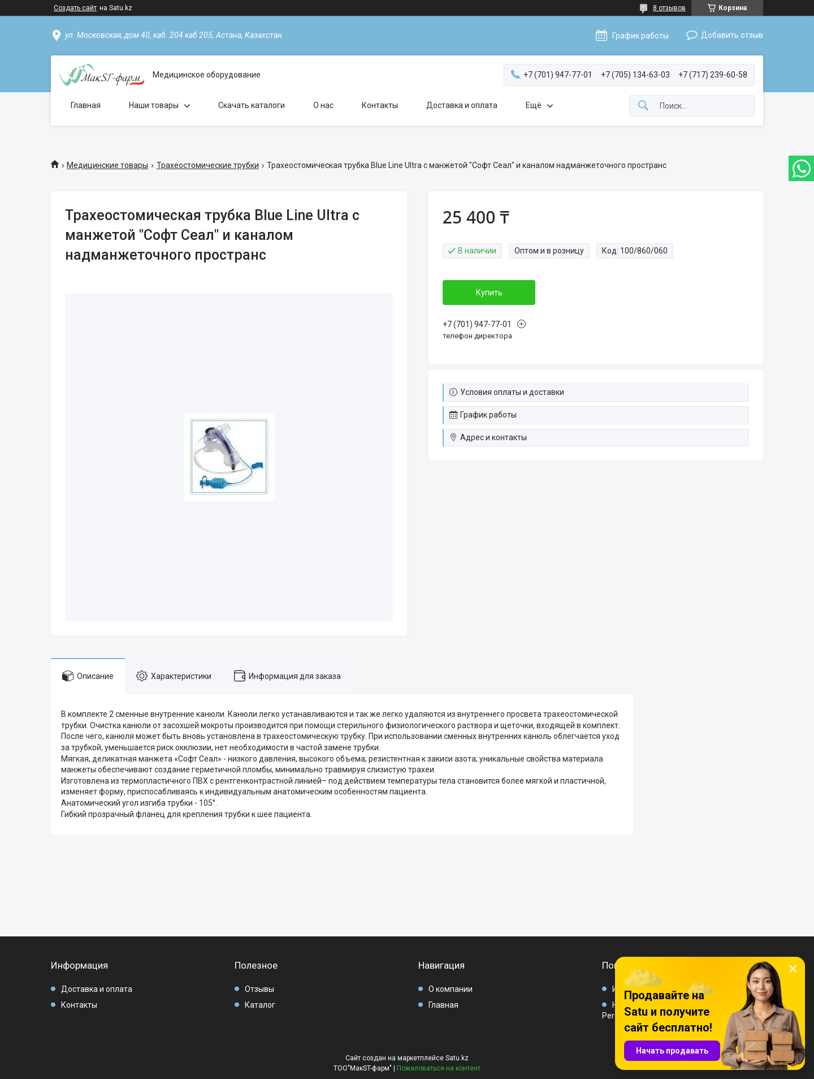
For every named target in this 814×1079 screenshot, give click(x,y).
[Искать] (643, 106)
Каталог (260, 1004)
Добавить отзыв (732, 35)
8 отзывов (669, 8)
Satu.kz (457, 1058)
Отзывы (259, 989)
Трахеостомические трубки (208, 165)
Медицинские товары (107, 165)
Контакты (380, 105)
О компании (450, 989)
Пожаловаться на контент (438, 1068)
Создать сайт (75, 8)
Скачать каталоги (251, 105)
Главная (86, 105)
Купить (490, 292)
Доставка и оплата (461, 105)
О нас (323, 105)
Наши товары (154, 105)
